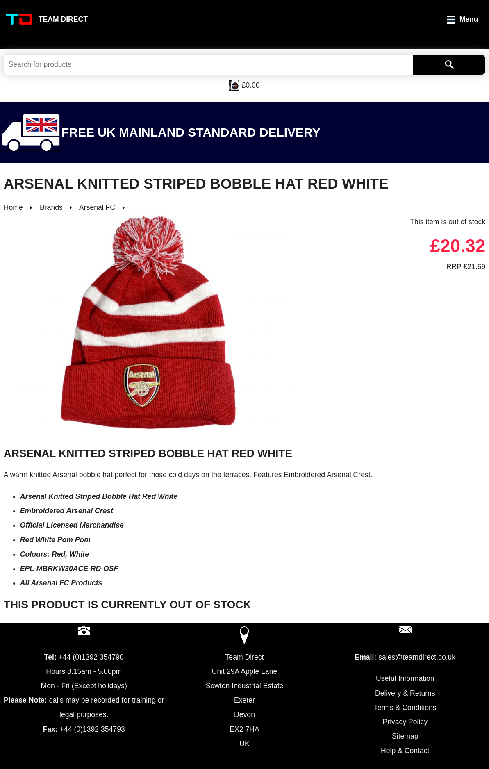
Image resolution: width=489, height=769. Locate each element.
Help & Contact (405, 750)
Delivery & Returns (405, 693)
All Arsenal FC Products (61, 583)
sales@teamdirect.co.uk (416, 657)
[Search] (449, 65)
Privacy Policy (405, 722)
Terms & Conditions (405, 707)
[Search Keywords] (208, 65)
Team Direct (63, 19)
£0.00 (250, 85)
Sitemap (405, 736)
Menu (468, 19)
